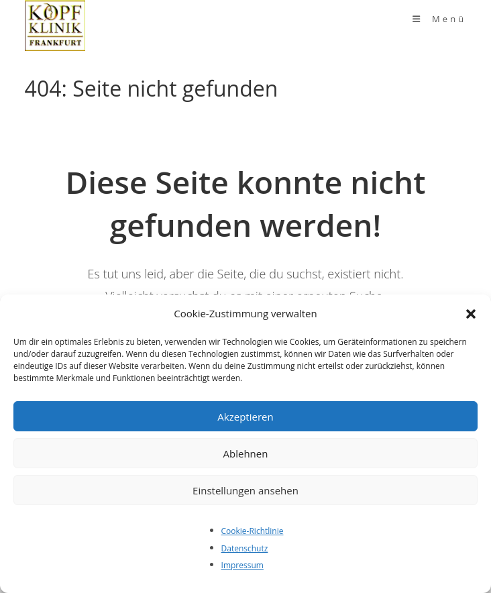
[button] (471, 314)
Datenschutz (244, 548)
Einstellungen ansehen (245, 490)
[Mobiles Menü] (439, 19)
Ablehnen (245, 453)
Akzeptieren (245, 416)
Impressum (242, 565)
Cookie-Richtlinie (252, 531)
